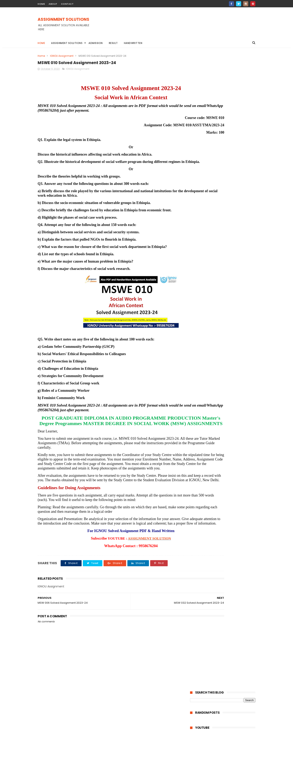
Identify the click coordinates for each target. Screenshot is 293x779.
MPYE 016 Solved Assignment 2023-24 (226, 533)
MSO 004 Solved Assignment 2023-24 (226, 466)
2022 (199, 575)
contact (67, 3)
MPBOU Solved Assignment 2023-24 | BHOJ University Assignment (222, 182)
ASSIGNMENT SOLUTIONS (63, 20)
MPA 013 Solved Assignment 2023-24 (225, 516)
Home (41, 43)
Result (113, 43)
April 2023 (206, 556)
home (41, 3)
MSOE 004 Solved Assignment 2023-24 (225, 432)
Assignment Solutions (66, 43)
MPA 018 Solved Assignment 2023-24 (225, 488)
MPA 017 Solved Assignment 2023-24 (225, 494)
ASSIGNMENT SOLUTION (128, 563)
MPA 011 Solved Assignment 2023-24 (225, 527)
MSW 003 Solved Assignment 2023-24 (226, 408)
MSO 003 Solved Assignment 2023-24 (226, 472)
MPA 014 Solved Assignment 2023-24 (225, 511)
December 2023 (210, 363)
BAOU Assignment (203, 293)
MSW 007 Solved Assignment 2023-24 (226, 374)
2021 (198, 580)
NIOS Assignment (237, 316)
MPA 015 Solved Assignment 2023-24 (225, 505)
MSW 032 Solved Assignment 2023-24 (226, 379)
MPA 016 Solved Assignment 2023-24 (225, 500)
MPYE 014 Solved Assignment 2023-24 (226, 544)
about (53, 3)
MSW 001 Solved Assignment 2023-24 (226, 425)
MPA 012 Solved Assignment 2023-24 (225, 522)
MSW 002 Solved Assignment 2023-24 (226, 419)
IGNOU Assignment (61, 56)
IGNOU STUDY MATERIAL (206, 316)
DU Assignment (230, 293)
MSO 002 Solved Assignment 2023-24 (226, 477)
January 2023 (209, 568)
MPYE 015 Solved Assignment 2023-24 (226, 538)
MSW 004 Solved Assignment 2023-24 (224, 401)
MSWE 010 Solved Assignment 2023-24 (224, 386)
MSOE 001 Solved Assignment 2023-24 (224, 459)
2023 (199, 358)
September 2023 (211, 551)
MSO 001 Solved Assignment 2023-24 (225, 483)
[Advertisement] (181, 26)
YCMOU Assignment (233, 323)
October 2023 (209, 369)
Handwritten (133, 43)
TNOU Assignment (203, 323)
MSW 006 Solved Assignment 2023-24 (226, 394)
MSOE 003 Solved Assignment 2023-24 (225, 441)
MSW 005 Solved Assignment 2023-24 (226, 414)
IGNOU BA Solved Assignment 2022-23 (216, 308)
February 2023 (209, 562)
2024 (199, 353)
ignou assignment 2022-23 (209, 331)
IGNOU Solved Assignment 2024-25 (216, 206)
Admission (96, 43)
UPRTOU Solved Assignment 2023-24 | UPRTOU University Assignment (218, 195)
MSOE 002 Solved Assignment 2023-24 (225, 450)
